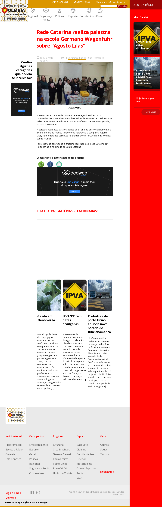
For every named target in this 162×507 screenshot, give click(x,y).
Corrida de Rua (85, 454)
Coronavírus (36, 473)
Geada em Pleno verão (46, 318)
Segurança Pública (46, 17)
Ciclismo (81, 449)
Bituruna (58, 444)
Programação (14, 444)
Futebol (81, 459)
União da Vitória (62, 473)
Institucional (14, 436)
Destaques (107, 471)
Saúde (104, 449)
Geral (100, 16)
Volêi (79, 478)
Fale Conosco (13, 459)
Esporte (73, 16)
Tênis (80, 473)
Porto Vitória (60, 468)
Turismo (105, 454)
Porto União (60, 463)
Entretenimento (89, 16)
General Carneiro (63, 454)
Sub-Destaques (96, 57)
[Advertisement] (75, 252)
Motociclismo (84, 463)
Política (59, 16)
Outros (104, 444)
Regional (32, 16)
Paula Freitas (60, 459)
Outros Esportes (86, 468)
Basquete (82, 444)
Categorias (36, 436)
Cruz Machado (61, 449)
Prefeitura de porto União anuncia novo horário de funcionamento (99, 324)
